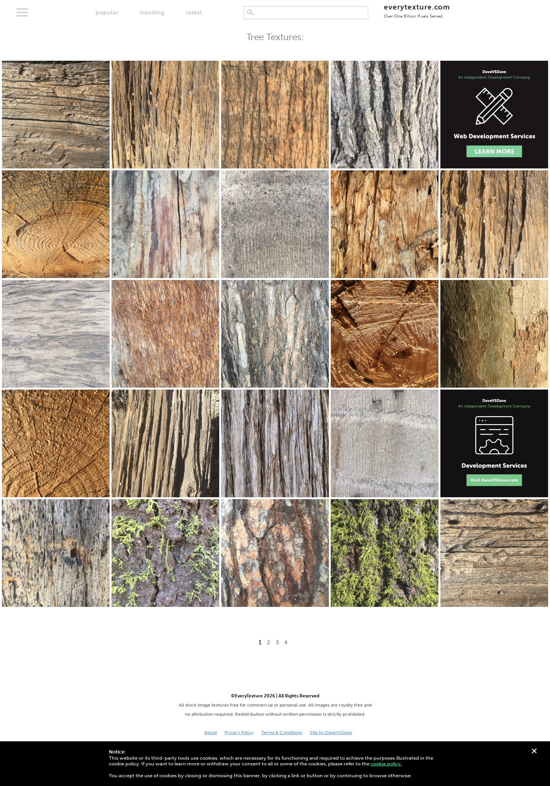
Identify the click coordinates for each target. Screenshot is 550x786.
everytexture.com (417, 10)
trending (152, 12)
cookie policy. (386, 764)
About (210, 732)
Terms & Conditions (281, 732)
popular (106, 12)
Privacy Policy (239, 732)
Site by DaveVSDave (331, 732)
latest (194, 12)
